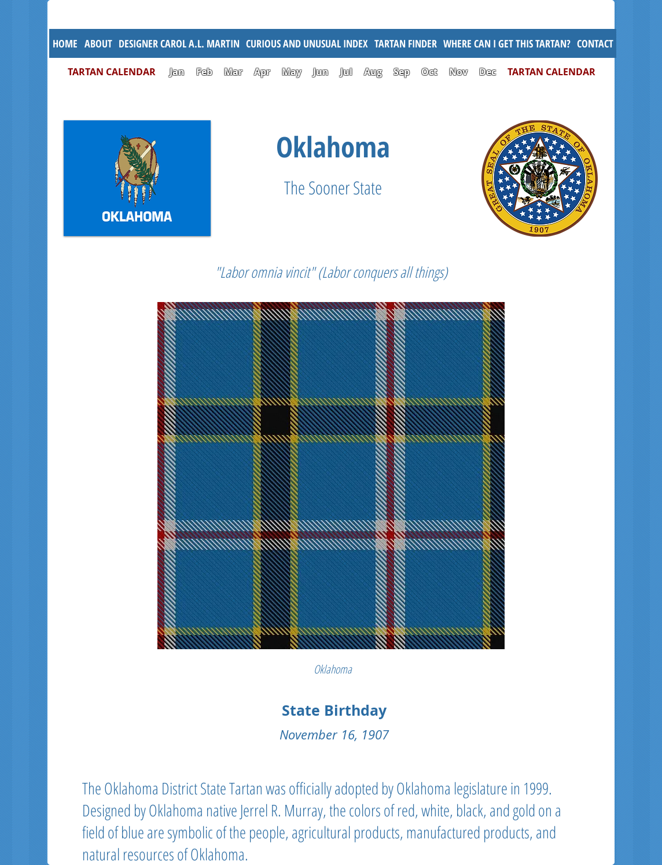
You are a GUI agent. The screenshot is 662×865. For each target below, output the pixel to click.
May (291, 71)
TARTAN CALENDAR (117, 71)
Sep (401, 71)
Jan (177, 71)
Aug (373, 71)
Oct (430, 71)
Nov (458, 71)
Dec (487, 71)
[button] (306, 43)
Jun (321, 71)
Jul (347, 71)
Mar (233, 71)
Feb (204, 71)
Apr (262, 71)
